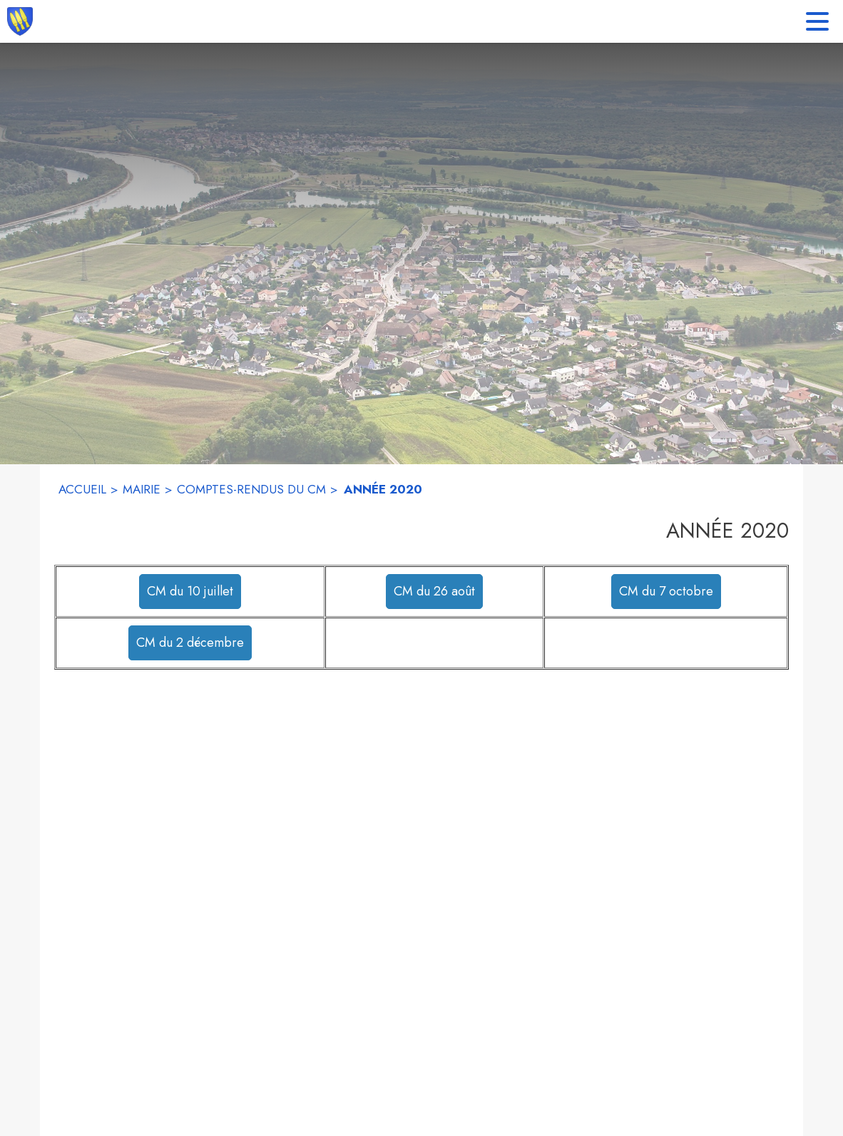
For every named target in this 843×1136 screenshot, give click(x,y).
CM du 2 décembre (190, 642)
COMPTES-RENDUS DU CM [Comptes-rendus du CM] (251, 489)
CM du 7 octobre (666, 591)
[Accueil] (20, 21)
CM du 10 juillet (190, 591)
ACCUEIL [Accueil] (82, 489)
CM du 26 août (434, 591)
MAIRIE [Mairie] (141, 489)
